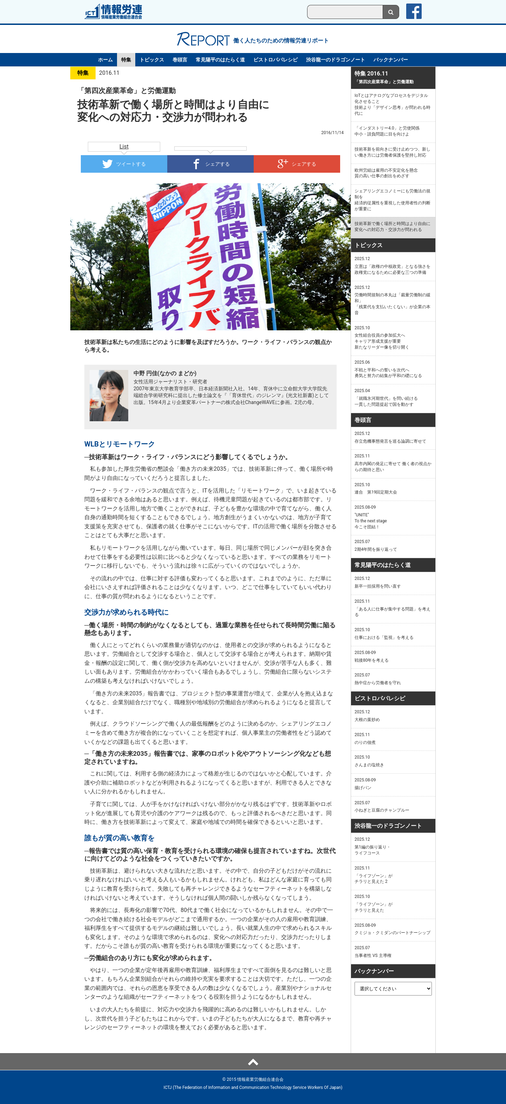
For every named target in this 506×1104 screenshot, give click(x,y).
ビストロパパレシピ (275, 59)
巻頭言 (180, 59)
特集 (126, 59)
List (124, 146)
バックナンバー (391, 59)
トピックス (152, 59)
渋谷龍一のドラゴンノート (335, 59)
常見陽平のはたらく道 (220, 59)
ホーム (105, 59)
